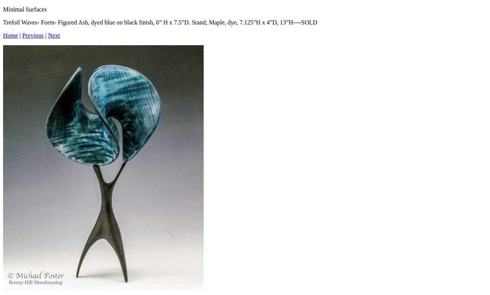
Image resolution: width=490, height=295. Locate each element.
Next (54, 35)
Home (10, 35)
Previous (33, 35)
